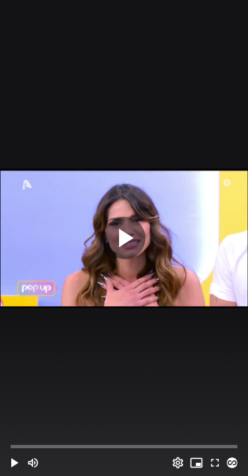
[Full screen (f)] (215, 463)
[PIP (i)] (196, 463)
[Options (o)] (178, 463)
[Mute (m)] (33, 463)
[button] (14, 463)
